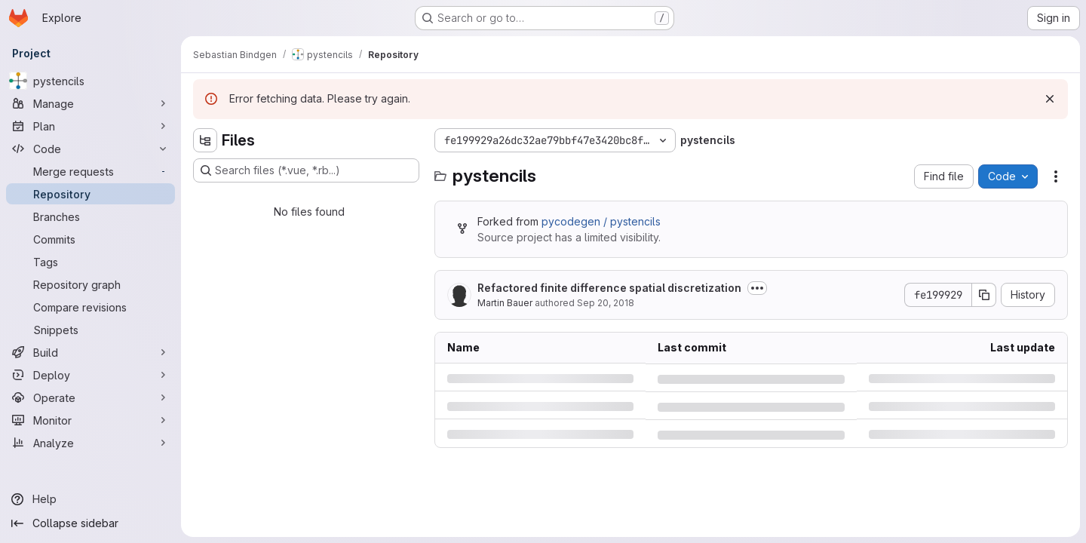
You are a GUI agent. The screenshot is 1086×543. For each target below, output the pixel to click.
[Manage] (90, 103)
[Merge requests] (90, 171)
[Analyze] (90, 442)
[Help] (90, 499)
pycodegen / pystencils (601, 221)
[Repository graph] (90, 284)
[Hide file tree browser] (205, 140)
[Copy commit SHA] (984, 295)
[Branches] (90, 216)
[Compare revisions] (90, 307)
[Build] (90, 352)
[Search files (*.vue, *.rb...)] (306, 170)
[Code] (90, 148)
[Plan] (90, 126)
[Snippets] (90, 329)
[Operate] (90, 397)
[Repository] (90, 193)
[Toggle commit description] (757, 288)
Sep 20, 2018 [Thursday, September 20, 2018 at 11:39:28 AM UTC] (605, 302)
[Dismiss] (1050, 99)
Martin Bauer (504, 302)
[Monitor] (90, 420)
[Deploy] (90, 374)
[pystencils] (90, 80)
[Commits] (90, 239)
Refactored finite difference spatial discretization (609, 287)
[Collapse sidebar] (90, 523)
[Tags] (90, 261)
